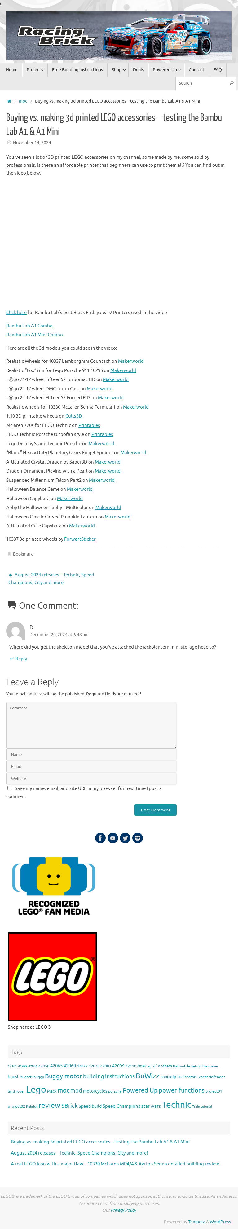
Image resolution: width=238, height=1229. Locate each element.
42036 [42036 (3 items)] (32, 1066)
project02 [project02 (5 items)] (16, 1106)
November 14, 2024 (32, 142)
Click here (16, 313)
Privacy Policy (123, 1210)
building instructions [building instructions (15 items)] (109, 1076)
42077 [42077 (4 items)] (82, 1066)
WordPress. (221, 1222)
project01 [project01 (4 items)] (213, 1091)
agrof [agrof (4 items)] (152, 1066)
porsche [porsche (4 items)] (115, 1091)
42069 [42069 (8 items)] (70, 1066)
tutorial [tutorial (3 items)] (206, 1107)
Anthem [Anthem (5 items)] (165, 1066)
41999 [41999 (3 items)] (22, 1066)
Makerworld (131, 361)
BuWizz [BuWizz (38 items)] (148, 1075)
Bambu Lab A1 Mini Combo (34, 335)
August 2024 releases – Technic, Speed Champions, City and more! (51, 579)
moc (23, 101)
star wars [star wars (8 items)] (151, 1106)
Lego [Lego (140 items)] (36, 1089)
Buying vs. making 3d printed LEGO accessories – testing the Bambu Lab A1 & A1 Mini (100, 1142)
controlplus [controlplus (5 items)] (171, 1077)
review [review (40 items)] (49, 1105)
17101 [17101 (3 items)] (12, 1066)
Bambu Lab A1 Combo (29, 326)
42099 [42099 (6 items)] (118, 1066)
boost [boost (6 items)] (13, 1077)
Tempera (196, 1222)
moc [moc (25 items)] (63, 1090)
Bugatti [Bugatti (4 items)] (26, 1077)
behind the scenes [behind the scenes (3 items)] (204, 1066)
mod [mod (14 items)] (76, 1090)
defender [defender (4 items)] (217, 1077)
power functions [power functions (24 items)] (182, 1090)
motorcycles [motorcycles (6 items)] (95, 1091)
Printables (89, 425)
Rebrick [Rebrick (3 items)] (31, 1107)
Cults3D (73, 416)
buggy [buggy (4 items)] (38, 1077)
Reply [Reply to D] (18, 659)
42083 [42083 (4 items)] (105, 1066)
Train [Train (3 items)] (196, 1107)
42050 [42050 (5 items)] (43, 1066)
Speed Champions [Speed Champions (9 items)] (121, 1106)
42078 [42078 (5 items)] (94, 1066)
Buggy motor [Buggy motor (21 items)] (63, 1076)
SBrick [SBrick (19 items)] (69, 1106)
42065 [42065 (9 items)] (56, 1066)
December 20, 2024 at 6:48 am (59, 634)
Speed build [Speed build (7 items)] (90, 1106)
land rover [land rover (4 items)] (16, 1091)
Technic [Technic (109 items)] (176, 1104)
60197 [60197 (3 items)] (142, 1066)
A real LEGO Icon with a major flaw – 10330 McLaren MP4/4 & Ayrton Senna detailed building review (115, 1164)
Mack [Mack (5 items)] (52, 1091)
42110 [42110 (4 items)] (131, 1066)
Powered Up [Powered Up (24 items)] (140, 1090)
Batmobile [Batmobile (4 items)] (181, 1066)
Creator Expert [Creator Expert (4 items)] (195, 1077)
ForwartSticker (80, 539)
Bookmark (23, 554)
